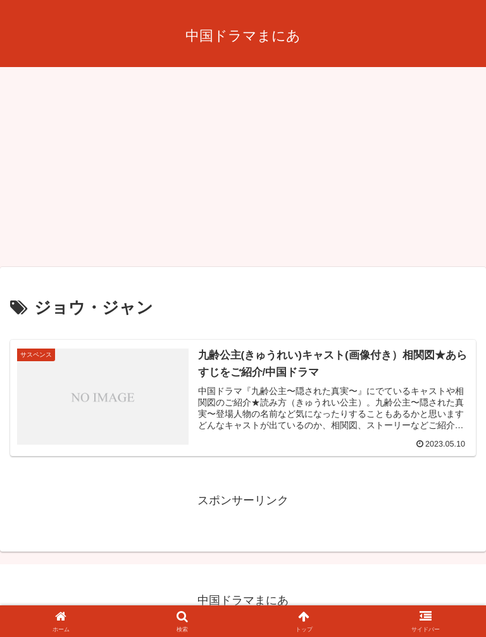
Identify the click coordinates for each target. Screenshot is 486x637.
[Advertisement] (243, 170)
